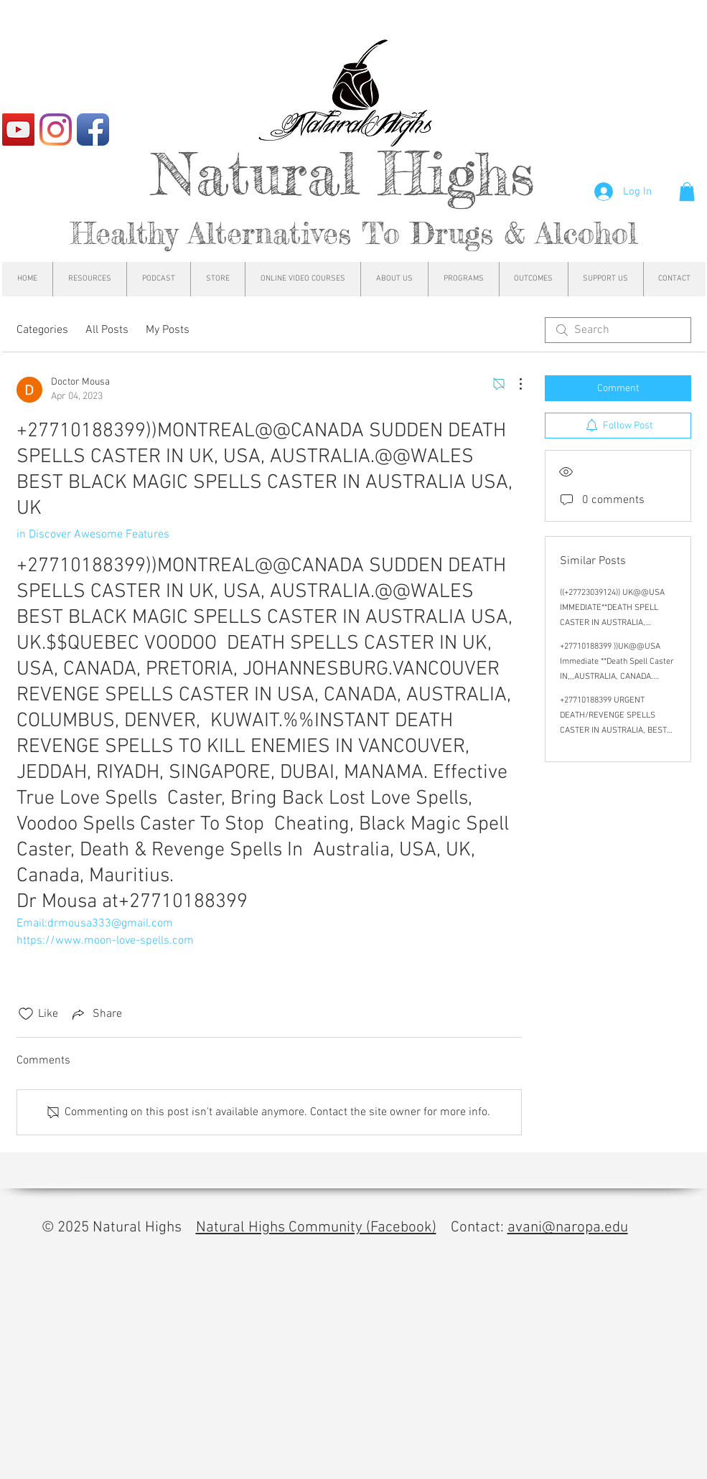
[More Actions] (513, 384)
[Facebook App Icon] (93, 129)
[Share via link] (96, 1014)
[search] (618, 330)
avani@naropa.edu (567, 1227)
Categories (42, 330)
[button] (687, 191)
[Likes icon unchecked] (26, 1014)
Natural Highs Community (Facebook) (316, 1227)
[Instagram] (55, 129)
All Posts (106, 330)
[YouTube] (18, 129)
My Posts (167, 330)
